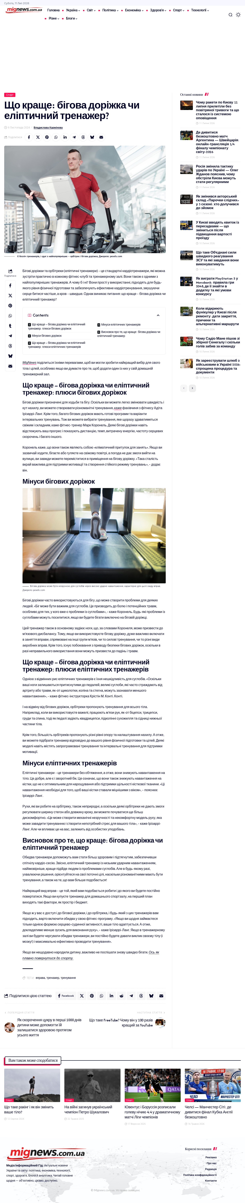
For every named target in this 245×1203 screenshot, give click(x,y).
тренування (68, 978)
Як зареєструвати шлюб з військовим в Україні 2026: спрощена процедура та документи (218, 366)
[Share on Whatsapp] (56, 137)
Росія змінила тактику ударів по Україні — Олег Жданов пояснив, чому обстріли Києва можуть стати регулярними (217, 174)
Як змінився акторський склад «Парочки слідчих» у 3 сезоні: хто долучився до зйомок (217, 202)
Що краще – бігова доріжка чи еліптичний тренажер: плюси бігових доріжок (56, 326)
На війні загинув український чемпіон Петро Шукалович (88, 1110)
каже (118, 408)
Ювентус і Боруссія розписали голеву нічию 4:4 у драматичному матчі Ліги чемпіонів (152, 1112)
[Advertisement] (122, 55)
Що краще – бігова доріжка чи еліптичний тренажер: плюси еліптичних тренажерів (56, 345)
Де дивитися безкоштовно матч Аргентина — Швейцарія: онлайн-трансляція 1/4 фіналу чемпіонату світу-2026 (217, 142)
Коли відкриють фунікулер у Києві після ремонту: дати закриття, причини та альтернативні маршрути (217, 316)
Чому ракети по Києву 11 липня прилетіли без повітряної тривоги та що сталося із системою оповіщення (217, 110)
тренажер (52, 978)
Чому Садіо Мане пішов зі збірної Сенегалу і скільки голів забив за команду (218, 342)
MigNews (29, 362)
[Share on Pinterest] (47, 137)
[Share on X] (38, 137)
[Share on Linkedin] (65, 137)
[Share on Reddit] (121, 996)
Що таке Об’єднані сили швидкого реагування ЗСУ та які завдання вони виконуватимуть (217, 258)
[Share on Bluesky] (92, 137)
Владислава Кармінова (48, 127)
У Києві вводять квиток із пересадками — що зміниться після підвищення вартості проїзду (217, 230)
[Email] (101, 137)
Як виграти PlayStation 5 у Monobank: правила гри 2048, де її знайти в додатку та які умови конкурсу (217, 286)
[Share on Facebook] (29, 137)
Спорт (9, 94)
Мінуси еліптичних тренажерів (120, 325)
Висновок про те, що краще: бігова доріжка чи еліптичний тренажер (128, 334)
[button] (230, 14)
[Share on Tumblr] (10, 326)
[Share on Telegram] (74, 137)
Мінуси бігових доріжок (47, 336)
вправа (40, 978)
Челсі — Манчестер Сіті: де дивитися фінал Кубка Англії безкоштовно (209, 1112)
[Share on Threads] (83, 137)
